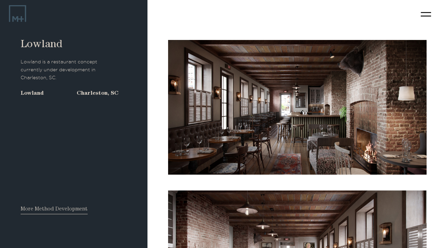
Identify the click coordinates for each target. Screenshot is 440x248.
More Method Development (54, 209)
